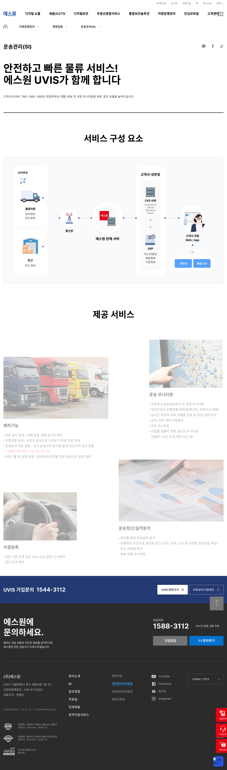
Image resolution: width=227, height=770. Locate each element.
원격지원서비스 (79, 715)
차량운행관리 (167, 13)
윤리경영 (74, 691)
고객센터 (213, 13)
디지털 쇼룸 (32, 13)
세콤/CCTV (57, 13)
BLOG (162, 691)
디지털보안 (81, 13)
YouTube (164, 676)
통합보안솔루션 (139, 13)
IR (197, 3)
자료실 (73, 699)
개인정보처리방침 (122, 683)
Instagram (165, 698)
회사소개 (207, 3)
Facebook (165, 683)
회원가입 (187, 3)
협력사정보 (118, 699)
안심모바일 (191, 13)
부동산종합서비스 (108, 13)
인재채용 (74, 707)
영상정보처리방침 (122, 691)
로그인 (174, 3)
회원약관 (117, 676)
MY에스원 (161, 3)
